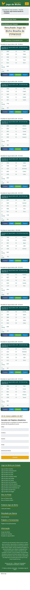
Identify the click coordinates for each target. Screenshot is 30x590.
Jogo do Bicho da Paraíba (7, 478)
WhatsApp (18, 74)
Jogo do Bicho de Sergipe (7, 491)
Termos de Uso (8, 563)
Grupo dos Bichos (5, 532)
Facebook (5, 74)
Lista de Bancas (5, 517)
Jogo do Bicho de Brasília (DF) (8, 470)
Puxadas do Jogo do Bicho (8, 535)
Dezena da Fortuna (6, 450)
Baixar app (3, 573)
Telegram (25, 74)
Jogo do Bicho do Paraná (7, 480)
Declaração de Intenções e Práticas (15, 564)
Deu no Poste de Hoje (6, 498)
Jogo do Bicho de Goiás (7, 474)
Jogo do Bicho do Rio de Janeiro (9, 484)
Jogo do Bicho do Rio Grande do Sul (10, 487)
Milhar (2, 426)
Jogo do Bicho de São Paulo (8, 489)
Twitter (11, 74)
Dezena (3, 438)
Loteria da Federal (5, 508)
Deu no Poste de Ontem (7, 500)
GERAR (14, 457)
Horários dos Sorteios (6, 534)
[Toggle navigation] (27, 3)
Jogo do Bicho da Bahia (7, 469)
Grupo (2, 444)
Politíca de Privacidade (19, 563)
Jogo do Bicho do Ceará (7, 472)
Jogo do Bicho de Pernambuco (8, 482)
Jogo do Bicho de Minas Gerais (9, 476)
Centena (3, 432)
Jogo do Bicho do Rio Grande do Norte (10, 486)
